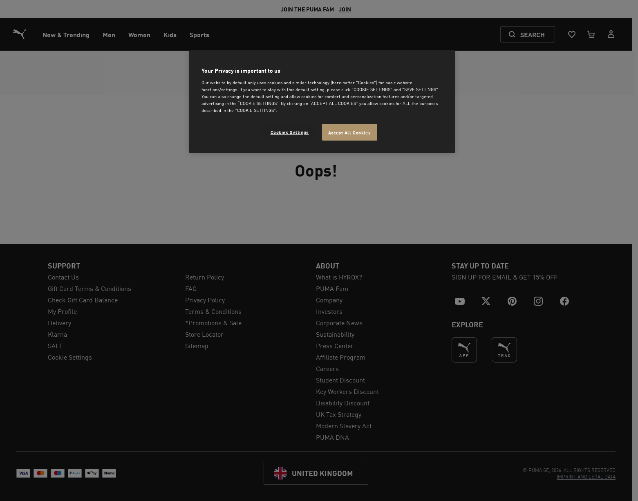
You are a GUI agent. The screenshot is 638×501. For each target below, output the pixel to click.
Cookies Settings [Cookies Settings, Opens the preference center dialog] (290, 131)
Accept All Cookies (349, 132)
